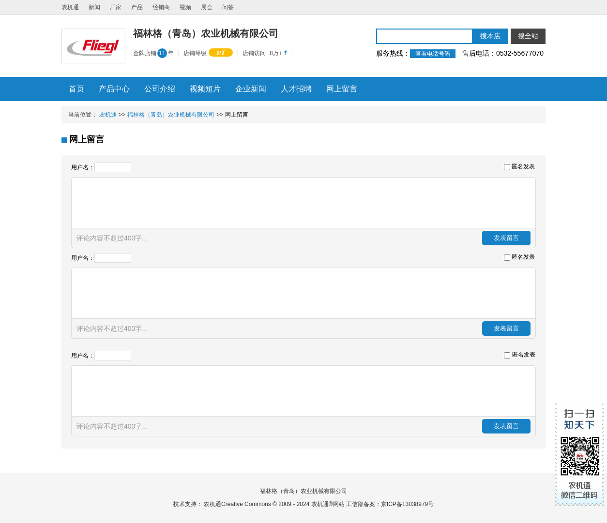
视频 (185, 7)
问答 (228, 7)
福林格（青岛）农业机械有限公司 (170, 114)
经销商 (161, 7)
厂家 (115, 7)
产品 (137, 7)
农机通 (70, 7)
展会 (206, 7)
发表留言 (506, 237)
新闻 (94, 7)
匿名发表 (523, 166)
